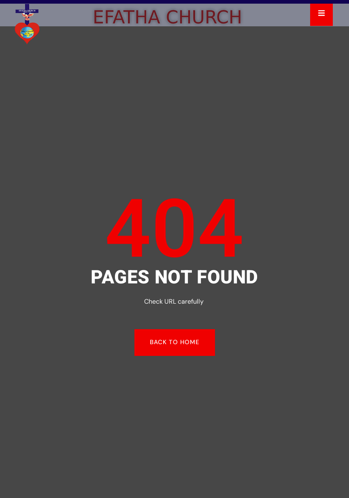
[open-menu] (321, 15)
